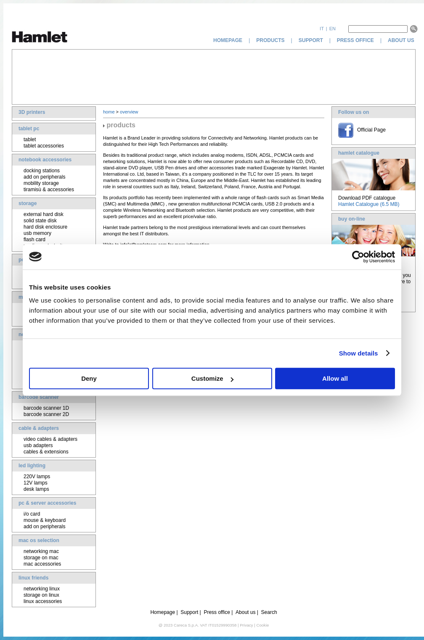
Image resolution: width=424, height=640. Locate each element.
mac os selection (39, 540)
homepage (227, 40)
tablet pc (29, 129)
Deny (89, 378)
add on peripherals (44, 177)
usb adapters (38, 445)
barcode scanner (39, 397)
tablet (30, 139)
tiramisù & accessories (49, 189)
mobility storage (41, 183)
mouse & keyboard (45, 520)
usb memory (37, 233)
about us (402, 40)
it (322, 28)
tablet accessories (44, 146)
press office (355, 40)
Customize (212, 378)
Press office (217, 612)
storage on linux (41, 595)
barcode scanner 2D (46, 414)
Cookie (262, 625)
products (270, 40)
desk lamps (36, 489)
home (109, 111)
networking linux (42, 589)
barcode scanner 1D (46, 408)
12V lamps (36, 483)
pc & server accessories (47, 503)
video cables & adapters (50, 439)
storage (28, 203)
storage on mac (41, 558)
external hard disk (44, 214)
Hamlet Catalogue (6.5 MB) (368, 204)
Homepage (162, 612)
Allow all (335, 378)
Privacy (246, 625)
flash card (34, 239)
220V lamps (37, 476)
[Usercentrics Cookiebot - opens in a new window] (358, 256)
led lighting (32, 466)
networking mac (41, 551)
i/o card (32, 514)
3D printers (32, 112)
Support (189, 612)
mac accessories (42, 564)
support (311, 40)
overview (129, 111)
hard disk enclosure (45, 227)
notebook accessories (45, 160)
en (332, 28)
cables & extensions (46, 452)
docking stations (42, 171)
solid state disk (40, 221)
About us (245, 612)
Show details (358, 353)
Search (269, 612)
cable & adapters (39, 428)
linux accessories (43, 601)
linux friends (33, 578)
